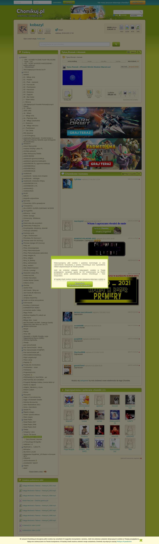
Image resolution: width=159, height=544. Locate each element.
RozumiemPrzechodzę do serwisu (80, 284)
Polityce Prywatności (124, 541)
